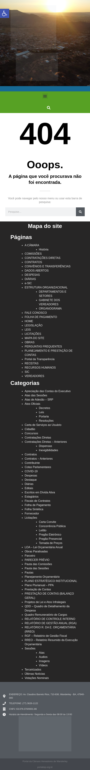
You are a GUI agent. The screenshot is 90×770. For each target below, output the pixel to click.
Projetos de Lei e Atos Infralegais (45, 602)
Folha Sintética (34, 509)
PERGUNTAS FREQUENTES (43, 346)
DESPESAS (32, 274)
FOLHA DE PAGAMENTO (41, 316)
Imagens (44, 661)
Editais (29, 488)
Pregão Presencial (50, 538)
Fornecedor (32, 513)
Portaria (44, 416)
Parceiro (30, 555)
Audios (43, 656)
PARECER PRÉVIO (37, 559)
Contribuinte (32, 462)
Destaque (31, 479)
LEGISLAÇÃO (33, 325)
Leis (41, 412)
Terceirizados (33, 669)
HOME (29, 321)
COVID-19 (31, 471)
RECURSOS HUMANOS (40, 367)
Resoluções (46, 420)
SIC (27, 371)
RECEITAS (31, 363)
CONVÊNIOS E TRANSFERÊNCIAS (47, 266)
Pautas (29, 572)
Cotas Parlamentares (38, 467)
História (43, 249)
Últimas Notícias (35, 673)
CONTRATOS (33, 262)
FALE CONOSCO (36, 312)
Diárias (29, 483)
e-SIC (28, 283)
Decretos (44, 408)
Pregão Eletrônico (50, 534)
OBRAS (29, 342)
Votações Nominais (37, 677)
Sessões (30, 648)
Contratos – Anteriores (39, 458)
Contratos (31, 454)
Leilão (42, 530)
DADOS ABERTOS (37, 270)
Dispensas (45, 445)
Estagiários (31, 496)
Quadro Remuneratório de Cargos (46, 614)
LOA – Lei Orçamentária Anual (44, 547)
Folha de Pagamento (38, 505)
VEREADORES (34, 376)
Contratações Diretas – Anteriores (46, 441)
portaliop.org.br (45, 767)
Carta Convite (47, 521)
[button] (45, 96)
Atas (41, 652)
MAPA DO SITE (34, 338)
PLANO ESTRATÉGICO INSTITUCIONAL (51, 580)
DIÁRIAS (30, 279)
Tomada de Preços (50, 543)
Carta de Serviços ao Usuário (43, 424)
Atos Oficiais (32, 403)
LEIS (28, 329)
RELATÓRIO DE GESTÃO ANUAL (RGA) (50, 623)
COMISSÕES (33, 253)
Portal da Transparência (39, 359)
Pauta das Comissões (38, 564)
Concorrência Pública (52, 526)
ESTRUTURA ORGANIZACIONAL (46, 287)
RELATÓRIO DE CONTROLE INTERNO (50, 618)
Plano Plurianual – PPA (39, 585)
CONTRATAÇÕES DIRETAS (42, 257)
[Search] (80, 211)
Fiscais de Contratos (37, 500)
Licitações (31, 517)
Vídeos (43, 665)
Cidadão (30, 429)
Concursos (31, 433)
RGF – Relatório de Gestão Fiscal (46, 635)
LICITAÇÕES (33, 333)
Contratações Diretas (38, 437)
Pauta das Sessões (37, 568)
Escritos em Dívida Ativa (40, 492)
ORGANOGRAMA (50, 308)
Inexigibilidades (48, 450)
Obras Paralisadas (36, 551)
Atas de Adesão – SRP (39, 399)
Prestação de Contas (38, 589)
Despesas (31, 475)
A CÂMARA (32, 245)
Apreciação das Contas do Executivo (47, 391)
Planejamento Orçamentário (42, 576)
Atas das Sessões (36, 395)
